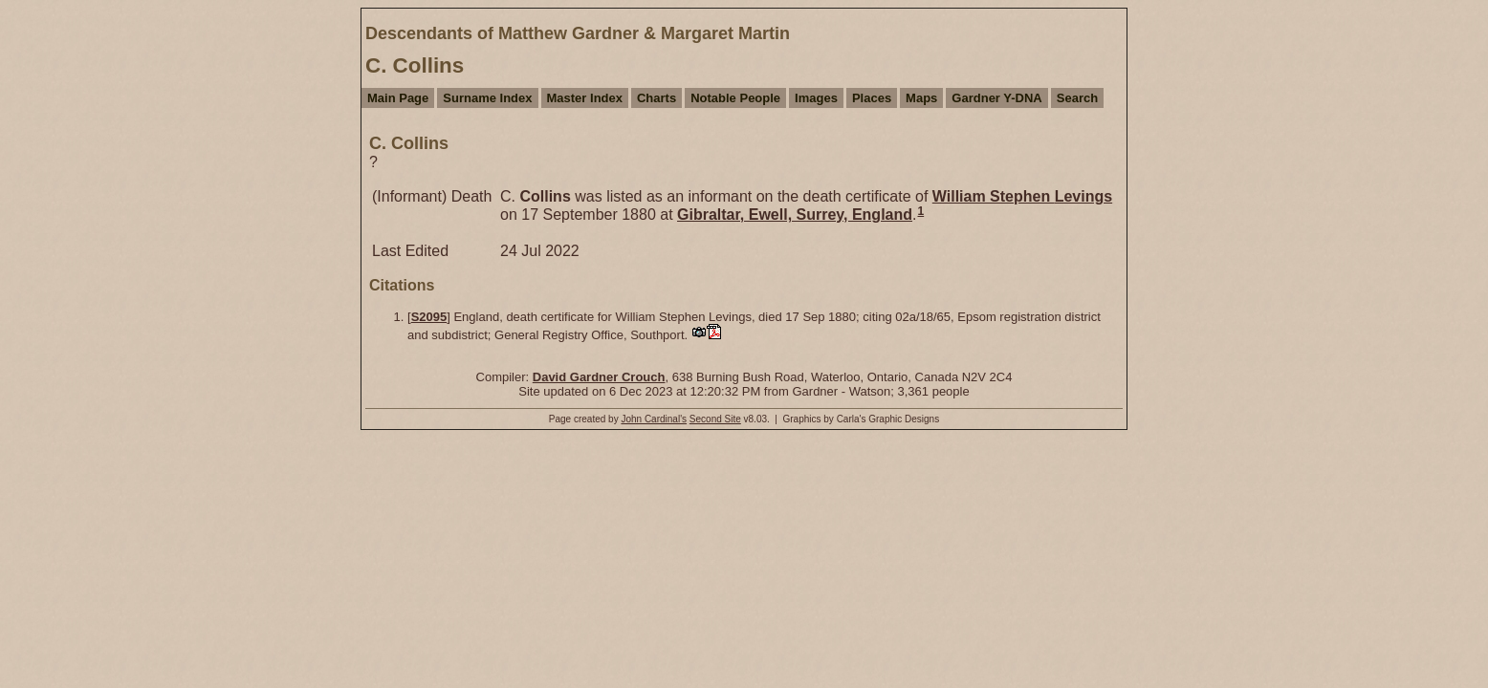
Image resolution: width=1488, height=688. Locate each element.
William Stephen (1022, 196)
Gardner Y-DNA (996, 98)
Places (871, 98)
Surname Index (487, 98)
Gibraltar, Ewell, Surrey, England (794, 214)
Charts (656, 98)
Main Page (397, 98)
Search (1077, 98)
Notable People (735, 98)
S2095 (429, 317)
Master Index (585, 98)
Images (816, 98)
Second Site (715, 419)
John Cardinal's (654, 419)
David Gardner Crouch (599, 377)
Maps (921, 98)
